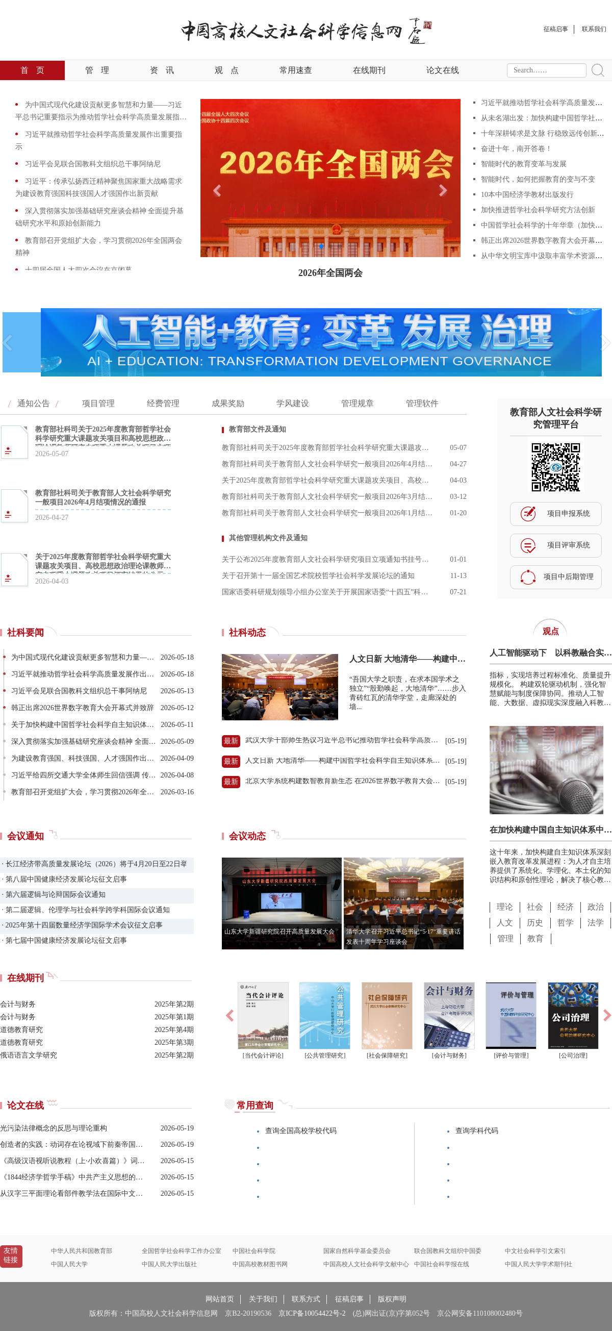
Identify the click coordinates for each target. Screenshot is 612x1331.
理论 (505, 906)
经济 (565, 906)
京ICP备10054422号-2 (311, 1313)
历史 (535, 922)
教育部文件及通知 (257, 429)
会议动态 (247, 836)
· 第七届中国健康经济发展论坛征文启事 (63, 940)
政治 (596, 906)
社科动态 (247, 632)
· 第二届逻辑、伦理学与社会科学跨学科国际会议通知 (85, 910)
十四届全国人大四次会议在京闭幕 (77, 270)
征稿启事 (349, 1299)
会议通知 (25, 836)
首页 (32, 70)
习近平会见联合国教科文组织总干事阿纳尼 (92, 164)
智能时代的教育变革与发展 (526, 164)
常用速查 (295, 70)
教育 (535, 938)
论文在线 (442, 70)
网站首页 (220, 1299)
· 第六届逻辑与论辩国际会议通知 (53, 894)
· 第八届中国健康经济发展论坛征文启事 (63, 879)
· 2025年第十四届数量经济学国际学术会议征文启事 (81, 925)
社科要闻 (25, 632)
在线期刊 (369, 70)
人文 (505, 922)
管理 (97, 70)
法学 (596, 922)
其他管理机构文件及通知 (268, 538)
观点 (227, 70)
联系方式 (306, 1299)
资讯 (162, 70)
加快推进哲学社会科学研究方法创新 (538, 210)
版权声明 (392, 1299)
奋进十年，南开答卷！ (516, 149)
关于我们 (263, 1299)
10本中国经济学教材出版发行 (527, 194)
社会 (535, 906)
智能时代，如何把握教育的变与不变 (538, 179)
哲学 (565, 922)
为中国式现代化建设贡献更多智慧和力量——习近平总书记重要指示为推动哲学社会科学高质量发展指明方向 (101, 117)
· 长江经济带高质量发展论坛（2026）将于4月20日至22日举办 (93, 864)
